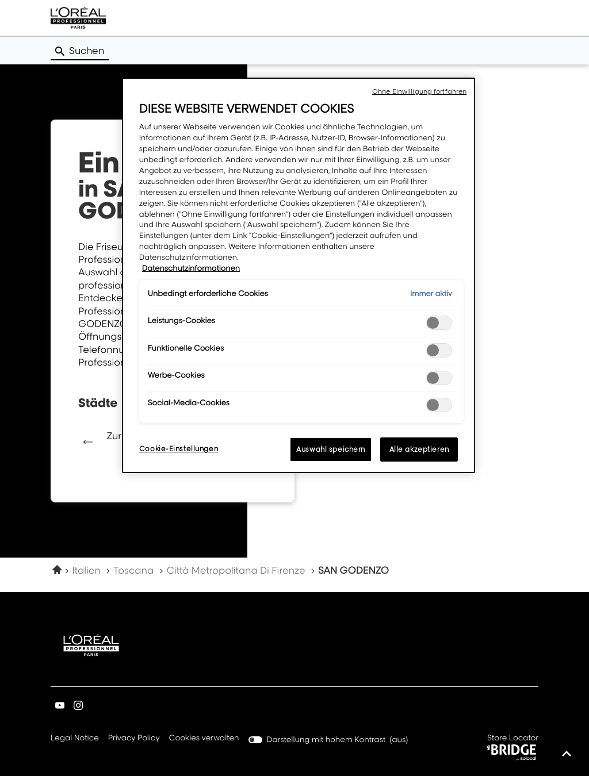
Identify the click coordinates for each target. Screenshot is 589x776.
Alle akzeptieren (419, 449)
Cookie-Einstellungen (178, 448)
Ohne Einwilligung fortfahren (419, 91)
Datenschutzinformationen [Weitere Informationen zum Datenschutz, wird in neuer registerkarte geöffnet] (191, 268)
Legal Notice (75, 738)
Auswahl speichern (330, 449)
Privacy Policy (134, 738)
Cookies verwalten (204, 738)
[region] (298, 275)
